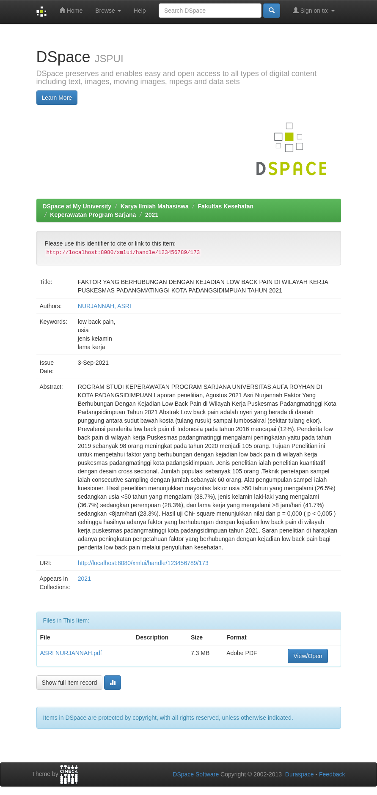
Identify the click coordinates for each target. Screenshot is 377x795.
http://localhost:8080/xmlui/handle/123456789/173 (143, 563)
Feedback (332, 774)
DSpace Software (196, 774)
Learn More (57, 97)
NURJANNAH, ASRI (104, 306)
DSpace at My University (77, 206)
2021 (151, 214)
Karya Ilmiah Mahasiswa (155, 206)
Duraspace (299, 774)
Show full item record (69, 682)
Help (140, 10)
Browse (108, 10)
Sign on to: (314, 10)
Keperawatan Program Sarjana (93, 214)
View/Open (307, 656)
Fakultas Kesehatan (226, 206)
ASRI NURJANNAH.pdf (71, 653)
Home (71, 10)
